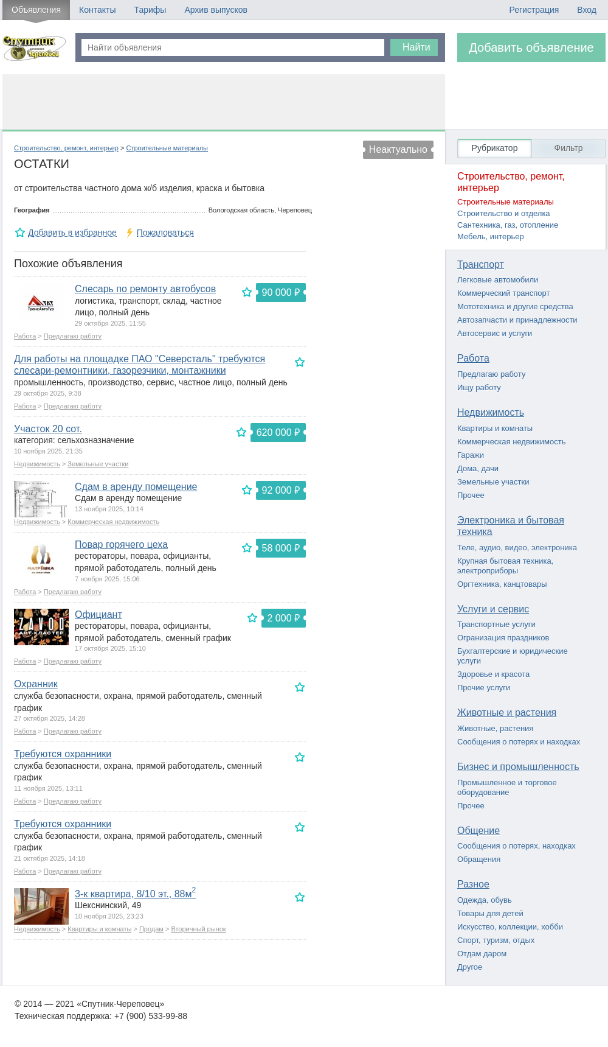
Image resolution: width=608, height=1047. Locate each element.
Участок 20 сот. (48, 429)
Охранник (36, 684)
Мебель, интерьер (490, 236)
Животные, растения (495, 728)
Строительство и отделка (503, 213)
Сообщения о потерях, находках (516, 845)
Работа (25, 336)
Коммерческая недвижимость (113, 521)
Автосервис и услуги (494, 333)
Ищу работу (479, 387)
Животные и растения (506, 712)
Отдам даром (481, 953)
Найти (416, 47)
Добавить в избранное (72, 233)
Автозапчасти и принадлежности (517, 319)
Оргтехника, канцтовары (502, 584)
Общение (478, 830)
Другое (469, 967)
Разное (473, 884)
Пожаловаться (165, 233)
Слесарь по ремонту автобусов (145, 289)
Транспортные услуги (496, 624)
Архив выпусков (215, 10)
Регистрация (534, 10)
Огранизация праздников (503, 637)
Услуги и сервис (493, 609)
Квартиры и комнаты (99, 929)
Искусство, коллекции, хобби (510, 926)
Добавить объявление (531, 47)
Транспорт (480, 264)
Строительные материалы (167, 148)
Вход (586, 10)
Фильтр (568, 148)
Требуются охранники (62, 754)
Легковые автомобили (497, 279)
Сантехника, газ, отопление (507, 224)
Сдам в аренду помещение (136, 486)
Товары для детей (490, 913)
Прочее (471, 495)
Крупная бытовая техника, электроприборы (505, 565)
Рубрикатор (495, 148)
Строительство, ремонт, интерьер (66, 148)
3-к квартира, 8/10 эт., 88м (135, 894)
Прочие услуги (483, 687)
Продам (151, 929)
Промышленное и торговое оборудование (507, 787)
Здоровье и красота (493, 674)
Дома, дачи (478, 468)
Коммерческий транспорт (503, 293)
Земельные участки (97, 463)
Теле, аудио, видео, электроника (517, 547)
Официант (98, 614)
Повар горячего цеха (121, 544)
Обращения (478, 859)
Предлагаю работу (73, 336)
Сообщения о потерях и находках (518, 741)
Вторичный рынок (198, 929)
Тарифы (150, 10)
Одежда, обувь (484, 900)
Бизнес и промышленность (518, 767)
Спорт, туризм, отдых (495, 940)
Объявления (36, 10)
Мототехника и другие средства (515, 306)
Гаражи (470, 455)
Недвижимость (37, 463)
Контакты (97, 10)
